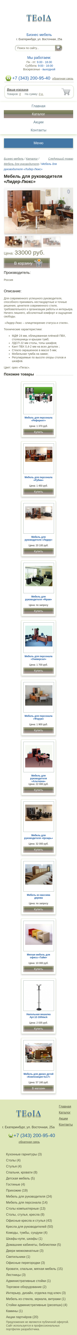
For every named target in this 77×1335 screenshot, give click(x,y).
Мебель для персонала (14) (27, 1202)
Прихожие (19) (17, 1190)
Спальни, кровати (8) (21, 1172)
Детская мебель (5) (20, 1178)
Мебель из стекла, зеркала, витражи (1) (36, 1299)
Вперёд (67, 208)
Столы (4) (13, 1160)
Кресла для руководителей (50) (29, 1226)
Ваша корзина (17, 89)
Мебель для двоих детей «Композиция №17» (38, 1075)
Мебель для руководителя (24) (29, 1196)
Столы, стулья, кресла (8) (25, 1214)
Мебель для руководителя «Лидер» (38, 538)
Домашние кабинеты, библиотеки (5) (33, 1244)
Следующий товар (60, 158)
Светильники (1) (18, 1256)
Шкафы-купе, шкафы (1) (24, 1238)
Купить (38, 432)
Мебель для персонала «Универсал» (38, 658)
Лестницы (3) (16, 1275)
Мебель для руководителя (21, 164)
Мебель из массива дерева (38, 896)
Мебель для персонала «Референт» (38, 419)
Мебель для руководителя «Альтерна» (38, 778)
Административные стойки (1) (28, 1281)
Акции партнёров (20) (22, 1317)
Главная (39, 106)
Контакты (38, 130)
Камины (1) (14, 1311)
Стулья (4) (14, 1166)
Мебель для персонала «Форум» (38, 717)
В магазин (38, 1088)
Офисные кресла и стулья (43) (29, 1220)
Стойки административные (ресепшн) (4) (36, 1305)
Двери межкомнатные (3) (25, 1250)
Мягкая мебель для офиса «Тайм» (38, 956)
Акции (38, 122)
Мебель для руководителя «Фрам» (38, 598)
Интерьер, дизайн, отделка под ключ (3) (36, 1293)
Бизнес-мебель (14, 158)
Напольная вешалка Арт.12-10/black (38, 1016)
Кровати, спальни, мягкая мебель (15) (34, 1269)
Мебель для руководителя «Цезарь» (38, 837)
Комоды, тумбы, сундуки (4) (26, 1232)
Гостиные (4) (15, 1184)
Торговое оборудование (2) (26, 1287)
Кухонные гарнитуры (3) (24, 1154)
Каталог (38, 114)
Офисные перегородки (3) (25, 1262)
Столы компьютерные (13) (25, 1208)
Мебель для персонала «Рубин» (38, 479)
